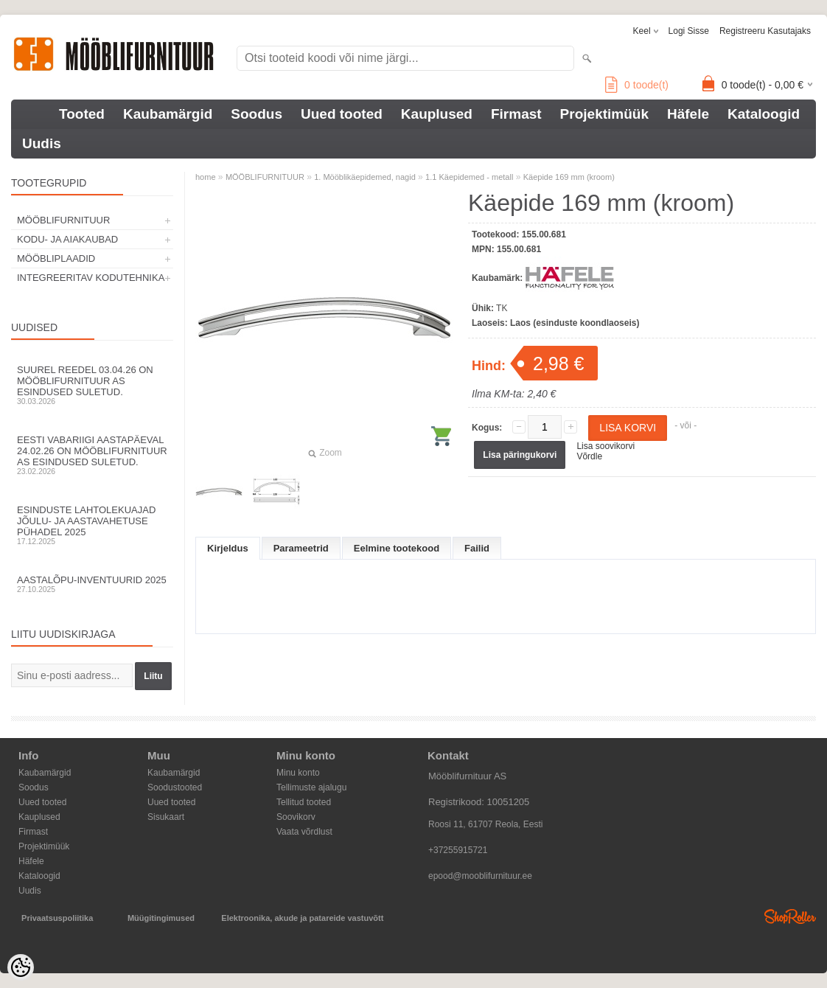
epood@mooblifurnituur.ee (480, 876)
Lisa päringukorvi (519, 455)
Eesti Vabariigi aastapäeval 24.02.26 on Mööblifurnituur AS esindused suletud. (92, 455)
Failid (476, 548)
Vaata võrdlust (304, 832)
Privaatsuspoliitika (57, 918)
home (205, 177)
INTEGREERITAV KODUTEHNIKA (90, 277)
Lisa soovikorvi (605, 446)
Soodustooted (174, 787)
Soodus (256, 114)
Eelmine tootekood (396, 548)
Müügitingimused (161, 918)
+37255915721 (457, 850)
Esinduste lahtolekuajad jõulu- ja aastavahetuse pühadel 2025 (92, 525)
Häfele (688, 114)
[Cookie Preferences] (20, 967)
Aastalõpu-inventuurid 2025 (92, 584)
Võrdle (589, 456)
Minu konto (298, 773)
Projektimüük (604, 114)
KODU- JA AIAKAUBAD (67, 239)
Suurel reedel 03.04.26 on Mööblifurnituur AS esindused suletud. (92, 385)
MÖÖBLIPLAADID (56, 258)
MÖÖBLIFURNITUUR (63, 220)
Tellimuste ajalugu (311, 787)
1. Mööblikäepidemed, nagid (365, 177)
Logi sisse (689, 31)
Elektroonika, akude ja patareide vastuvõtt (302, 918)
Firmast (516, 114)
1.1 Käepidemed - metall (469, 177)
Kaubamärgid (167, 114)
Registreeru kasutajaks (765, 31)
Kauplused (436, 114)
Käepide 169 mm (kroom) (569, 177)
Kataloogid (763, 114)
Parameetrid (301, 548)
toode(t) (637, 85)
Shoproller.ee (790, 916)
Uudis (41, 143)
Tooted (82, 114)
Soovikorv (295, 817)
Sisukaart (165, 817)
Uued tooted (342, 114)
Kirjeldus (227, 548)
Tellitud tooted (303, 802)
